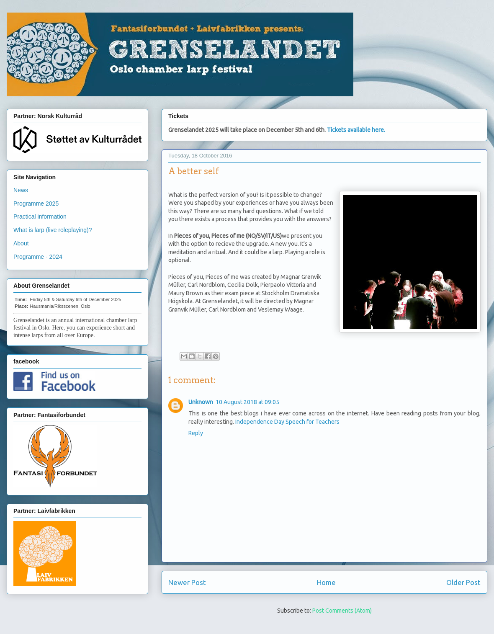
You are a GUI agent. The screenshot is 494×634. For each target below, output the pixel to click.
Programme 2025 (36, 203)
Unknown (200, 402)
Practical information (40, 216)
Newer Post (187, 582)
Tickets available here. (356, 129)
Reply (195, 433)
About (21, 243)
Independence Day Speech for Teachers (287, 421)
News (20, 190)
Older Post (463, 582)
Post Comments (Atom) (342, 610)
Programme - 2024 (37, 256)
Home (326, 582)
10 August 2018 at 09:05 (247, 402)
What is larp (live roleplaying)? (52, 230)
